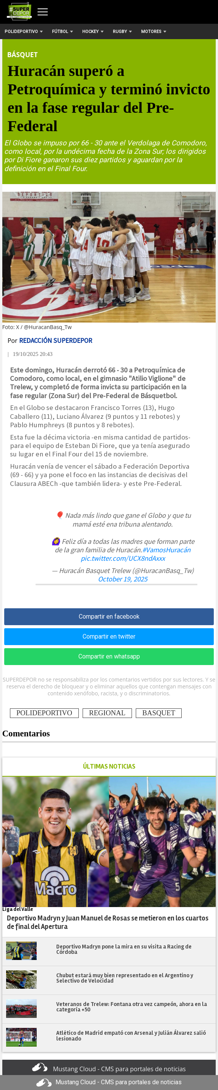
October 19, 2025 (122, 579)
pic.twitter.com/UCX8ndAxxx (123, 558)
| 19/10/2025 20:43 (30, 354)
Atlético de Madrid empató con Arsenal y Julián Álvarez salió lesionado (131, 1035)
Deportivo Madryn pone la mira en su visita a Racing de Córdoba (124, 949)
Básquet (22, 54)
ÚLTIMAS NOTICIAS (109, 766)
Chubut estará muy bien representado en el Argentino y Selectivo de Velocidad (124, 978)
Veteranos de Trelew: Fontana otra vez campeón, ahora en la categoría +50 (131, 1007)
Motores (153, 31)
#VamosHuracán (166, 549)
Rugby (122, 31)
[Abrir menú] (42, 11)
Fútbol (62, 31)
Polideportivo (24, 31)
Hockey (93, 31)
